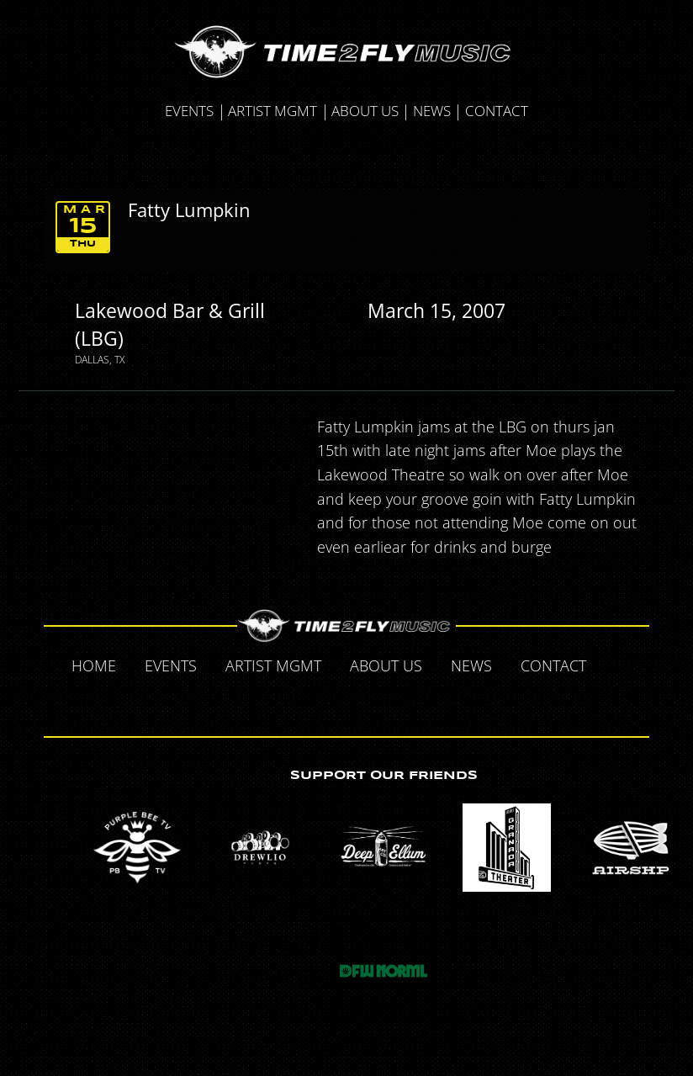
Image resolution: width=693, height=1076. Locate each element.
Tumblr (347, 701)
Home (93, 665)
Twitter (312, 701)
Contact (496, 110)
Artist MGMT (272, 110)
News (432, 110)
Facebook (618, 664)
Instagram (382, 701)
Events (189, 110)
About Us (365, 110)
